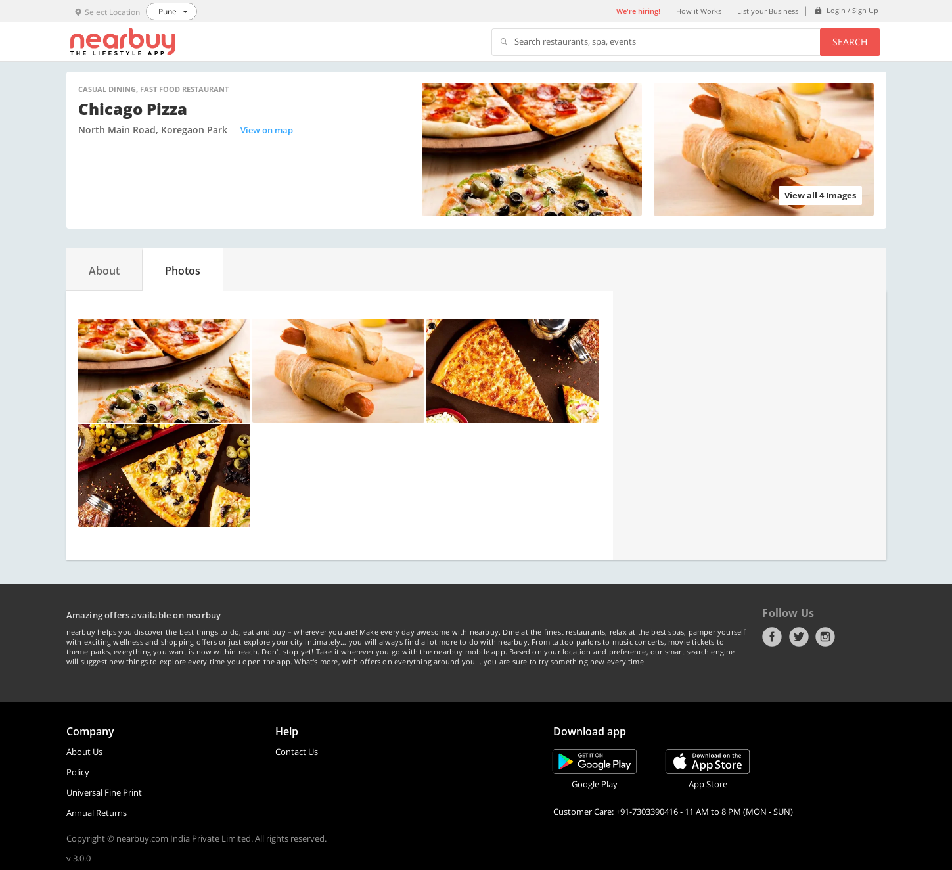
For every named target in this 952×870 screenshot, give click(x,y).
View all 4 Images (820, 195)
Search (849, 41)
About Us (84, 752)
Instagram (825, 637)
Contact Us (296, 752)
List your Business (767, 11)
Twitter (799, 637)
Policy (77, 772)
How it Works (698, 11)
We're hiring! (638, 11)
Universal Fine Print (104, 792)
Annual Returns (96, 813)
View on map (266, 130)
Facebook (772, 637)
